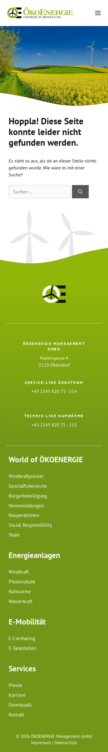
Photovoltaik (22, 582)
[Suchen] (80, 191)
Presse (15, 685)
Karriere (17, 695)
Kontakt (16, 715)
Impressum (41, 742)
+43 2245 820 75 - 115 (54, 425)
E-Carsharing (22, 638)
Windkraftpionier (26, 476)
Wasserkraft (21, 601)
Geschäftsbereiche (28, 486)
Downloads (20, 705)
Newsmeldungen (26, 505)
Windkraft (19, 572)
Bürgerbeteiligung (28, 496)
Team (14, 535)
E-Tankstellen (22, 648)
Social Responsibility (30, 525)
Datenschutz (65, 742)
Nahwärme (20, 591)
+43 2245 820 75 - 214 (54, 391)
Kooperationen (24, 515)
